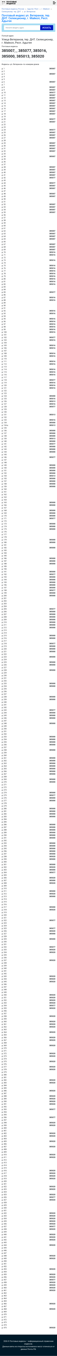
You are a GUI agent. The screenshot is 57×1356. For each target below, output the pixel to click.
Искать (46, 27)
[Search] (28, 27)
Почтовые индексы (11, 2)
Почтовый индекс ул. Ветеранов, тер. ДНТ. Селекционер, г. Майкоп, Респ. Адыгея (26, 18)
